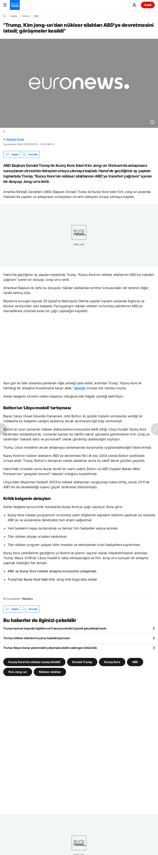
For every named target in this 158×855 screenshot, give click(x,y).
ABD (36, 16)
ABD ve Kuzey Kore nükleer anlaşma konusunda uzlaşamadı (52, 571)
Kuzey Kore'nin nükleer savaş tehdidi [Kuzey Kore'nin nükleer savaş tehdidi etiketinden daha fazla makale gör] (34, 662)
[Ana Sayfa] (4, 15)
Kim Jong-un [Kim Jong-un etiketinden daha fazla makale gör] (17, 672)
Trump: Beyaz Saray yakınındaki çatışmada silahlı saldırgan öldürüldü (50, 647)
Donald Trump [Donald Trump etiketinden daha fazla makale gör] (82, 662)
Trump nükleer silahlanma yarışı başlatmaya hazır (36, 638)
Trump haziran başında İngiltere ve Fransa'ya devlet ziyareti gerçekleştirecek (54, 628)
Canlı (147, 5)
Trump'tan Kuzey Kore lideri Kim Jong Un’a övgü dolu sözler (52, 579)
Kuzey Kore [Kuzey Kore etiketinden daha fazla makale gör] (112, 662)
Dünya (25, 16)
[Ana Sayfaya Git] (15, 5)
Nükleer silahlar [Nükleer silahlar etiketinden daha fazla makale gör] (50, 672)
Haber (13, 16)
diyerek (79, 388)
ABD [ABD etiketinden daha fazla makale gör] (135, 662)
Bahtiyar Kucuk (15, 139)
